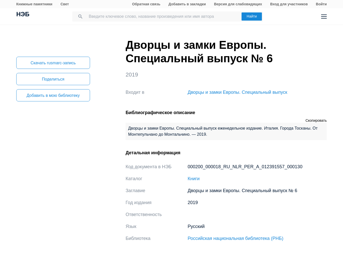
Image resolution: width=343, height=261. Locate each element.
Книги (194, 178)
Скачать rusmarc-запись (53, 63)
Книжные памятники (34, 4)
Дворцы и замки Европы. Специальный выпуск (237, 92)
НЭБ (22, 15)
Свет (65, 4)
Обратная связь (146, 4)
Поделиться (53, 79)
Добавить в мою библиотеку (53, 95)
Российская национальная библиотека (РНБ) (235, 238)
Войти (321, 4)
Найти (252, 16)
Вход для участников (289, 4)
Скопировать (316, 120)
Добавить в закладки (187, 4)
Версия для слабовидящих (238, 4)
